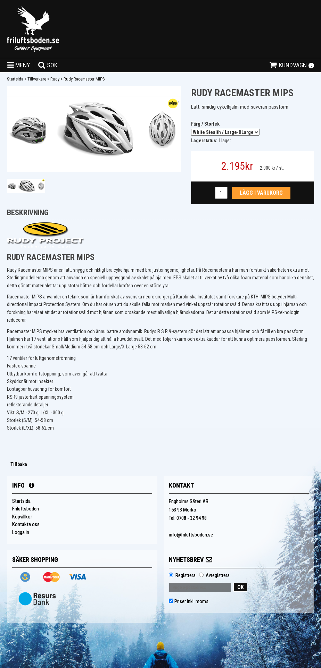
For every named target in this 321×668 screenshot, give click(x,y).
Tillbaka (18, 464)
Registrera (185, 575)
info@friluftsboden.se (191, 535)
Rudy (54, 79)
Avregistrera (218, 575)
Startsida (15, 79)
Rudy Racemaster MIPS (84, 79)
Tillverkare (36, 79)
